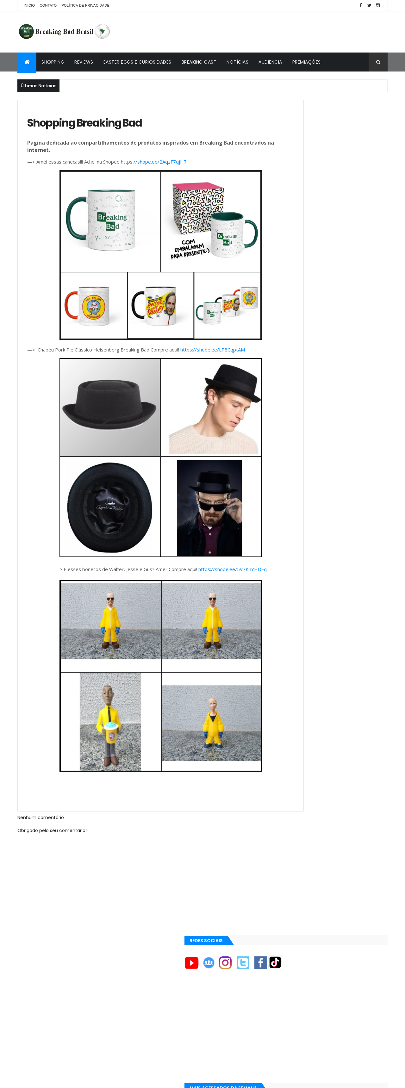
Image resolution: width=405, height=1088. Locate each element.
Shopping (52, 62)
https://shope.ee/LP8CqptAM (212, 353)
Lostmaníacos (290, 650)
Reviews (83, 62)
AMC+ (282, 561)
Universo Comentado (299, 657)
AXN (280, 572)
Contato (48, 5)
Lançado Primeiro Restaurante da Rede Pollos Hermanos (343, 365)
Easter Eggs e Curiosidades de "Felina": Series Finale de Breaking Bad (342, 332)
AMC (281, 540)
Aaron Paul (288, 582)
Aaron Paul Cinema (295, 593)
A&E (280, 518)
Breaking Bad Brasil (296, 635)
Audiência (270, 62)
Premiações (306, 62)
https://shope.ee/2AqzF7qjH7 (154, 165)
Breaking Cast (199, 62)
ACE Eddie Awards (293, 529)
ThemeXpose (53, 1079)
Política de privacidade (85, 5)
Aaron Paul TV (290, 604)
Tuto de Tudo (289, 672)
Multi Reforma (290, 665)
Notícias (237, 62)
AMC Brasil (287, 550)
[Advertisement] (272, 32)
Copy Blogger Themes (91, 1079)
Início (29, 5)
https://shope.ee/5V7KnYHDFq (211, 572)
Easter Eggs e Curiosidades (137, 62)
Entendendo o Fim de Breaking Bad (338, 265)
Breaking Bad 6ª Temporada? (332, 297)
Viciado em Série (293, 642)
